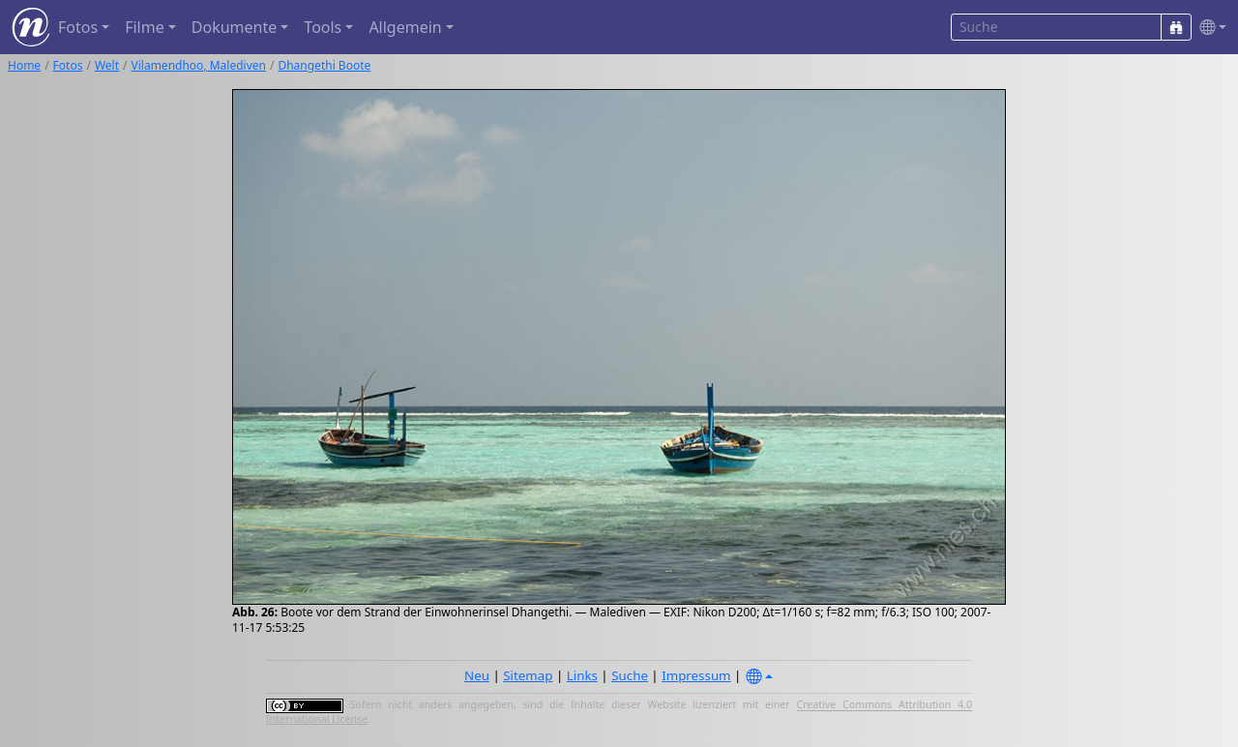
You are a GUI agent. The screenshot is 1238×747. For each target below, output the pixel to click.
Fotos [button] (78, 27)
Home (24, 65)
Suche (629, 675)
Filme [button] (144, 27)
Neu (476, 675)
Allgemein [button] (404, 27)
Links (582, 675)
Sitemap (527, 675)
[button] (1209, 27)
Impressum (696, 675)
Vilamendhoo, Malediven (199, 65)
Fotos (68, 65)
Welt (107, 65)
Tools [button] (322, 27)
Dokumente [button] (234, 27)
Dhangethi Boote (324, 65)
